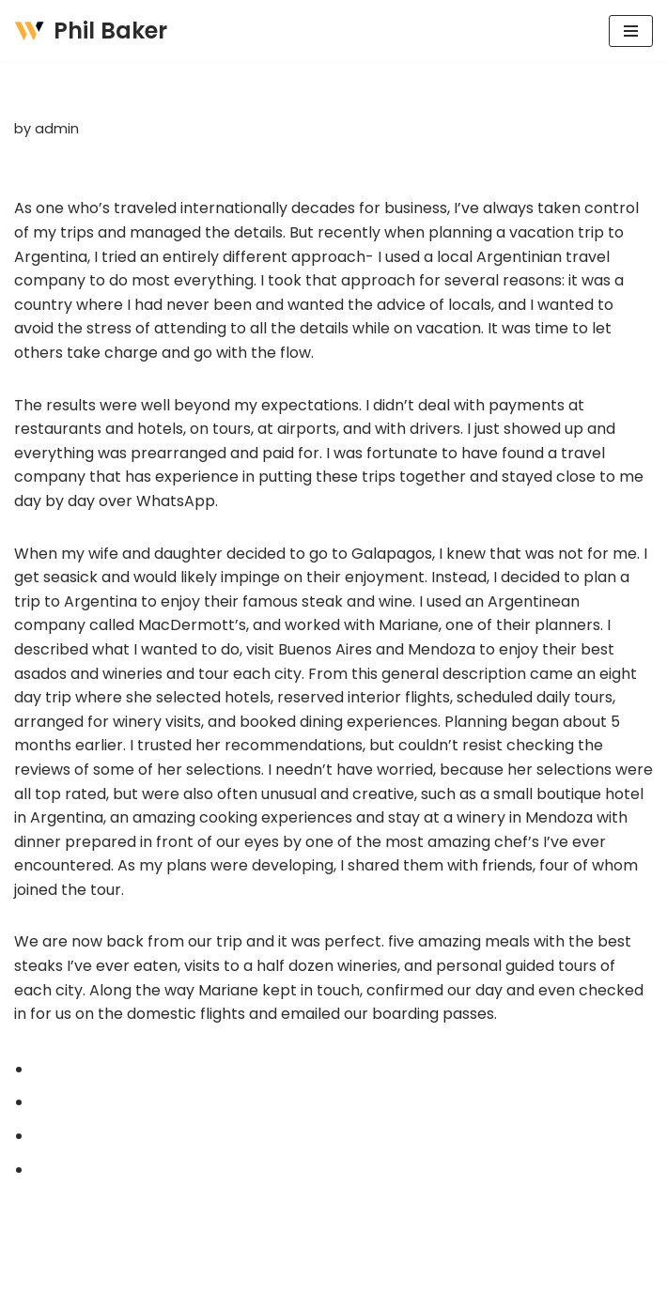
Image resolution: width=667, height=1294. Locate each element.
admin (57, 128)
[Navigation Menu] (631, 31)
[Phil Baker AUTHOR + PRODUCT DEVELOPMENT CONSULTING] (90, 31)
